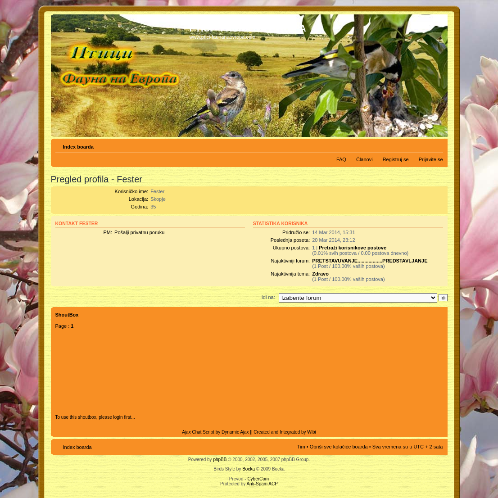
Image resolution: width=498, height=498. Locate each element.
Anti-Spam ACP (261, 483)
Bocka (248, 468)
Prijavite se (431, 159)
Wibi (311, 432)
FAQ (341, 159)
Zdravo (320, 273)
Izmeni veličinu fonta (436, 145)
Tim (301, 446)
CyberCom (258, 478)
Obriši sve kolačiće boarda (339, 446)
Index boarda (78, 146)
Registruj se (396, 159)
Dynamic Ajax (235, 432)
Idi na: (268, 297)
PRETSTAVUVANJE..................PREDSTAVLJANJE (369, 260)
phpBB (219, 459)
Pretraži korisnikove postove (352, 247)
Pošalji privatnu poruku (139, 232)
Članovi (364, 159)
